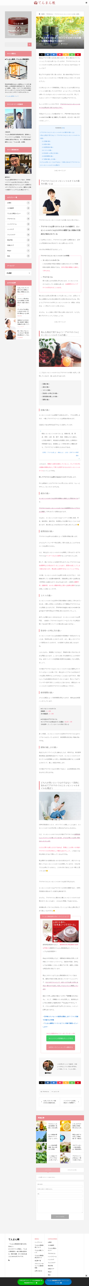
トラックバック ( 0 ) (72, 1170)
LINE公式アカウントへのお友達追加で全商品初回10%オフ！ (30, 1282)
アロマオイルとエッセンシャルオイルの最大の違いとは (57, 132)
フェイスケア (18, 234)
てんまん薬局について (12, 96)
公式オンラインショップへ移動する (60, 1047)
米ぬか (18, 250)
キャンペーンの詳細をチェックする (60, 1038)
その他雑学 (18, 208)
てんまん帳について (39, 1251)
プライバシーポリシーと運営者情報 (39, 1266)
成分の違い (46, 144)
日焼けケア (18, 245)
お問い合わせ (38, 1271)
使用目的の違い (48, 147)
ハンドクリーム (18, 224)
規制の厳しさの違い (49, 159)
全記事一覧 (38, 1261)
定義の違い (46, 141)
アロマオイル (56, 43)
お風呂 (18, 203)
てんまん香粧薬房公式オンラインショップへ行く (58, 1282)
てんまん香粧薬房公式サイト (39, 1257)
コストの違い (47, 150)
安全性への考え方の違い (50, 153)
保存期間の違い (48, 156)
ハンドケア (18, 229)
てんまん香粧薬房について (39, 1246)
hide (63, 128)
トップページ (38, 1242)
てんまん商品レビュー (18, 213)
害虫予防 (18, 240)
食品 (18, 256)
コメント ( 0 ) (48, 1170)
